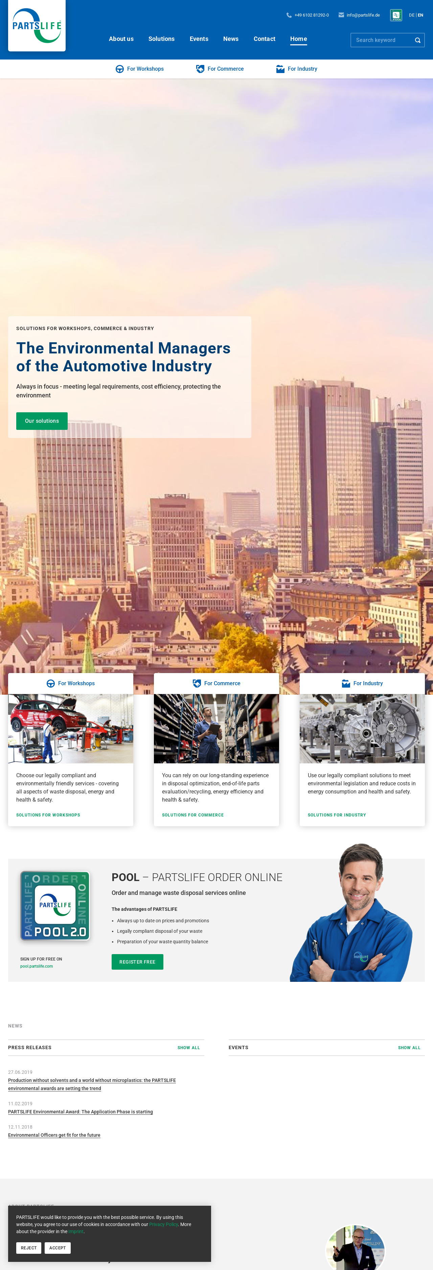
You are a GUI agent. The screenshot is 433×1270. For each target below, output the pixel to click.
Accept (57, 1248)
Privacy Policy (163, 1224)
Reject (29, 1248)
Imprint (76, 1231)
